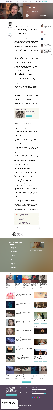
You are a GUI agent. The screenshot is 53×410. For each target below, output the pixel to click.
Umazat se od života (21, 356)
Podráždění (19, 338)
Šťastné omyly (13, 263)
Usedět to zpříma (13, 267)
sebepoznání (9, 36)
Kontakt (27, 392)
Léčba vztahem (13, 255)
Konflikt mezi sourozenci (22, 347)
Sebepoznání (9, 33)
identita (9, 34)
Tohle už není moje (14, 248)
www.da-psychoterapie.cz (20, 235)
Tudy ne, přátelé (13, 256)
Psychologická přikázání (38, 309)
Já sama (12, 259)
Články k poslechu (43, 22)
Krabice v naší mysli (14, 260)
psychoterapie (10, 35)
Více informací (4, 405)
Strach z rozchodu (9, 280)
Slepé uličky (21, 22)
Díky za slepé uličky (14, 251)
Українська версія (34, 400)
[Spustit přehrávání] (27, 15)
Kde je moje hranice (47, 44)
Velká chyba (13, 264)
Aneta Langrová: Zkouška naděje (40, 346)
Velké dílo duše (46, 38)
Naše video (35, 326)
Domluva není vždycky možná (15, 252)
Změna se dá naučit (14, 247)
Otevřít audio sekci (40, 323)
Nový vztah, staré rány (30, 111)
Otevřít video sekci (40, 361)
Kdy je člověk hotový (26, 280)
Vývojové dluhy (36, 319)
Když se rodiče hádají (47, 24)
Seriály (26, 1)
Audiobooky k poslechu (38, 290)
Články (15, 1)
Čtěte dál (7, 290)
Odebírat (45, 393)
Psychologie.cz (9, 1)
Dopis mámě (17, 280)
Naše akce (21, 397)
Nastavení (5, 408)
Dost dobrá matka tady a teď (23, 329)
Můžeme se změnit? (21, 293)
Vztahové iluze (33, 280)
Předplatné (44, 1)
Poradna (23, 1)
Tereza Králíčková (10, 27)
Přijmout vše (13, 408)
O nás (30, 1)
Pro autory (27, 390)
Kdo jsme (27, 389)
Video (20, 1)
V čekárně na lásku (47, 50)
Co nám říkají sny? (37, 298)
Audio (18, 1)
